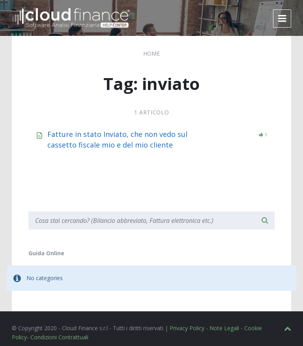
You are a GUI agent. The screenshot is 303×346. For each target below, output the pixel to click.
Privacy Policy (187, 328)
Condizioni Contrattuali (59, 337)
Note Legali (224, 328)
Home (151, 53)
